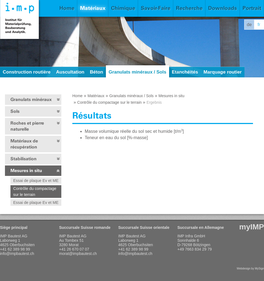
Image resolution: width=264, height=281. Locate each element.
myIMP (251, 227)
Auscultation (70, 72)
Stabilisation (23, 158)
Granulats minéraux (31, 99)
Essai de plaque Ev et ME (36, 180)
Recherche (189, 8)
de (249, 24)
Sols (15, 111)
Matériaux (93, 8)
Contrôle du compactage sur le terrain (34, 191)
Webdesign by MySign (250, 268)
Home (67, 8)
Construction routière (27, 72)
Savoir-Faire (155, 8)
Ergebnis (154, 102)
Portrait (252, 8)
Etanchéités (185, 72)
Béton (96, 72)
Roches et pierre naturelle (27, 126)
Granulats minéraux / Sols (137, 72)
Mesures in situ (26, 170)
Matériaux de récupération (24, 144)
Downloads (222, 8)
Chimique (123, 8)
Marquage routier (223, 72)
